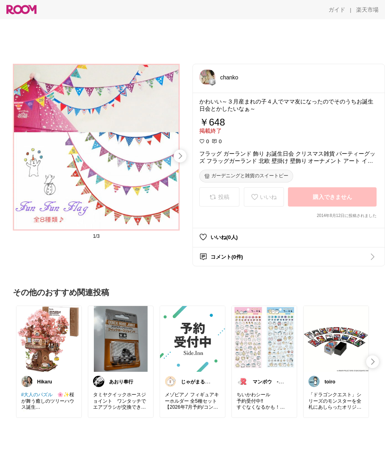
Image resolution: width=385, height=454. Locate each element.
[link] (48, 338)
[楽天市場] (367, 9)
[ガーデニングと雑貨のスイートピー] (246, 176)
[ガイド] (336, 9)
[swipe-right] (180, 156)
